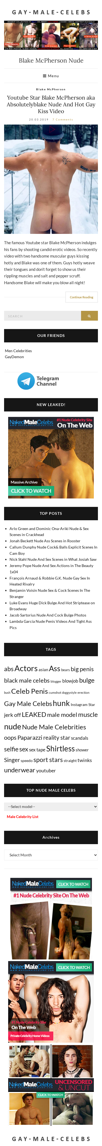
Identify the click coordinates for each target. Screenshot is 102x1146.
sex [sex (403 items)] (23, 749)
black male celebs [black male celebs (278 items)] (27, 680)
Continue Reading (81, 297)
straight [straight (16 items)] (70, 760)
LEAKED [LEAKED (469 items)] (34, 714)
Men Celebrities (18, 350)
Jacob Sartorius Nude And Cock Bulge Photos (48, 615)
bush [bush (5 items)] (7, 692)
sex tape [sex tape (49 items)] (37, 749)
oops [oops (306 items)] (10, 737)
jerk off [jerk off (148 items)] (12, 714)
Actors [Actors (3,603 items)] (26, 668)
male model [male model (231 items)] (62, 714)
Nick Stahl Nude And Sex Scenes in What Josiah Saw (53, 559)
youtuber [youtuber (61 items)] (46, 770)
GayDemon (14, 356)
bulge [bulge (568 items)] (87, 680)
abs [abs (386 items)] (9, 669)
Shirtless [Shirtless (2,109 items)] (60, 748)
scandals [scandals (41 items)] (79, 738)
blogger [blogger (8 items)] (56, 681)
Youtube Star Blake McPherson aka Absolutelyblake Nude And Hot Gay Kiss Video (51, 104)
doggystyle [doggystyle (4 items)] (69, 692)
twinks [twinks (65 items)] (85, 760)
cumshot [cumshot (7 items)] (55, 692)
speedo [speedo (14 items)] (27, 760)
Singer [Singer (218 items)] (12, 759)
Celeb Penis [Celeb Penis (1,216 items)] (29, 691)
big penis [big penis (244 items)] (82, 669)
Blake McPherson (51, 89)
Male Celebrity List (22, 816)
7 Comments (62, 119)
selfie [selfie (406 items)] (11, 749)
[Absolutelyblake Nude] (51, 179)
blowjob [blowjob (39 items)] (70, 681)
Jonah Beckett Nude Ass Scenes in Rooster (45, 540)
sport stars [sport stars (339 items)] (48, 759)
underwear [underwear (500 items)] (19, 770)
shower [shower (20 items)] (82, 749)
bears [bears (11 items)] (65, 670)
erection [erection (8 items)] (83, 692)
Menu (51, 75)
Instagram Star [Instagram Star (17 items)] (83, 704)
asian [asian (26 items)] (43, 669)
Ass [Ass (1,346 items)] (54, 668)
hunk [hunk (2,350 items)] (61, 703)
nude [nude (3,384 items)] (12, 726)
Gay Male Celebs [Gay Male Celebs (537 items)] (28, 703)
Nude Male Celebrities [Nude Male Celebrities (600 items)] (54, 727)
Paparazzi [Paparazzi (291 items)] (29, 737)
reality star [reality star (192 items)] (56, 737)
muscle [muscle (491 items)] (88, 714)
